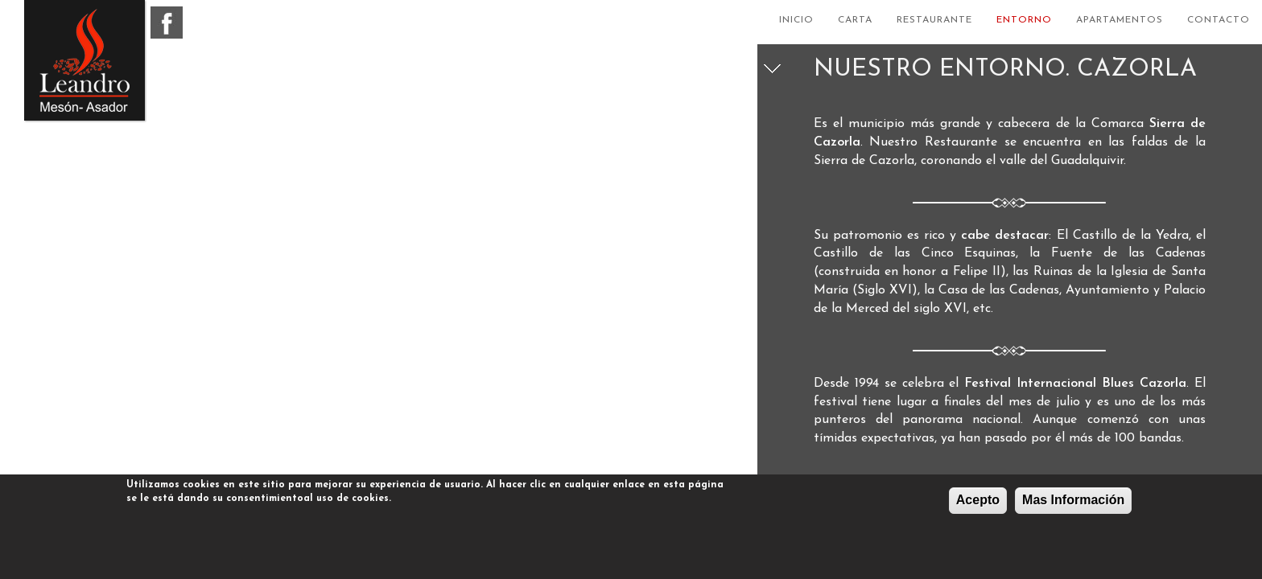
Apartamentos (1119, 20)
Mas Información (1073, 500)
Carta (855, 20)
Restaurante (934, 20)
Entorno (1024, 20)
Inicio (796, 20)
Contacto (1218, 20)
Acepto (978, 500)
